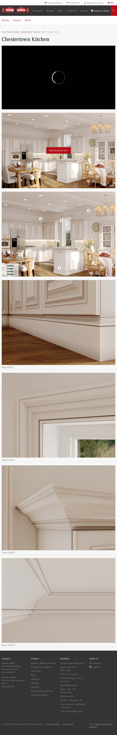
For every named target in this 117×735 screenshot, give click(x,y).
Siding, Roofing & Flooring (42, 691)
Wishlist (28, 20)
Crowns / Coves (69, 674)
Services (50, 10)
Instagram (96, 663)
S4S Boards (67, 696)
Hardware (35, 679)
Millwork (35, 683)
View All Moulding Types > (72, 711)
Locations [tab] (70, 10)
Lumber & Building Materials (43, 663)
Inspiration (17, 20)
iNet (112, 2)
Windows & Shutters (40, 695)
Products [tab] (37, 10)
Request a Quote (101, 10)
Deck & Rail (36, 671)
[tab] (114, 10)
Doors (33, 675)
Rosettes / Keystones (71, 700)
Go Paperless (74, 2)
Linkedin (96, 667)
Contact (84, 10)
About (60, 10)
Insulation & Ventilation (41, 667)
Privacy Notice (68, 724)
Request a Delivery (54, 2)
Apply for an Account (95, 2)
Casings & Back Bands (72, 663)
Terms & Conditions (53, 724)
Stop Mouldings (68, 685)
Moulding (5, 20)
